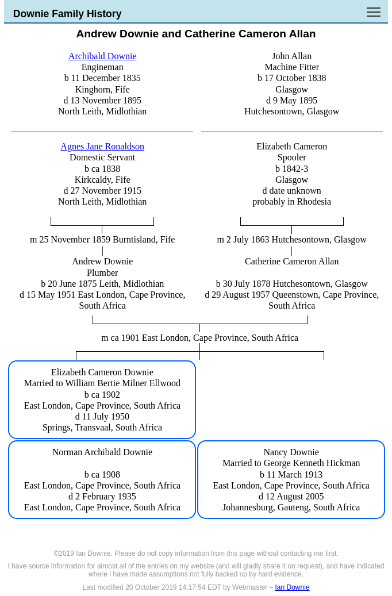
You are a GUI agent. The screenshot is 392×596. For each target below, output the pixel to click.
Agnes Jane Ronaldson (102, 146)
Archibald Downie (102, 56)
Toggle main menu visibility (374, 8)
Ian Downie (292, 587)
